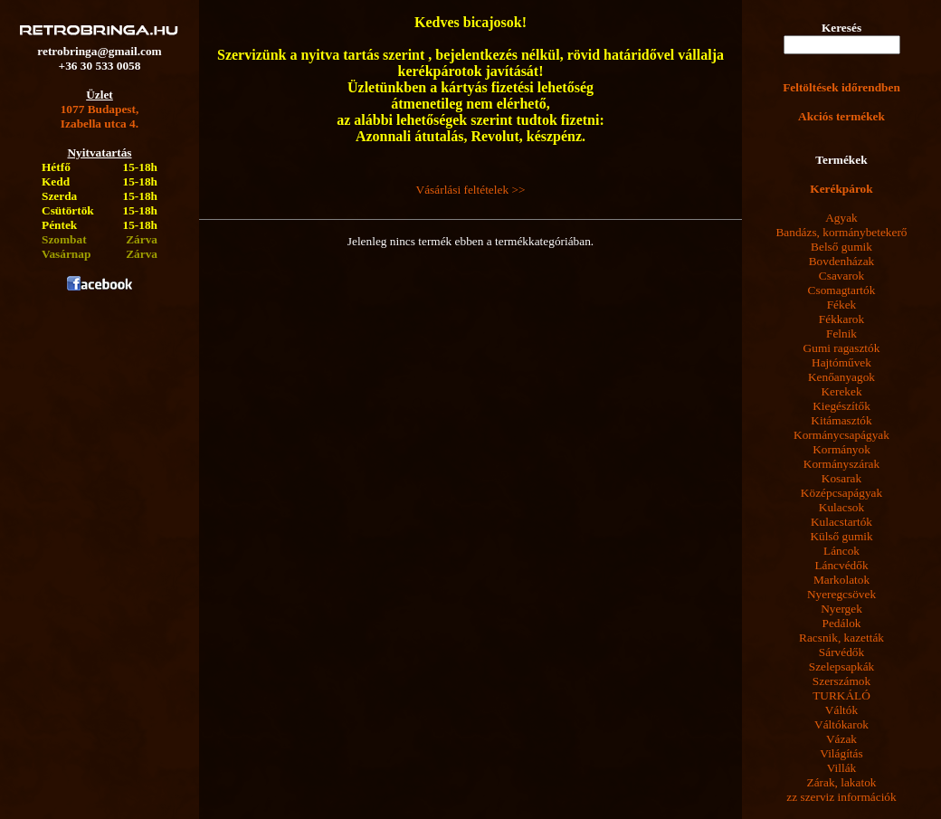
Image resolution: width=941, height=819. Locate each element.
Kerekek (841, 391)
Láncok (841, 550)
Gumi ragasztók (841, 348)
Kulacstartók (841, 522)
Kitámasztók (841, 420)
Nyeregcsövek (841, 594)
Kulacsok (841, 507)
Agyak (841, 217)
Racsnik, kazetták (841, 637)
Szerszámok (841, 681)
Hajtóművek (841, 362)
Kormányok (841, 449)
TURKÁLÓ (841, 695)
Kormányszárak (841, 464)
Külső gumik (841, 536)
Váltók (841, 710)
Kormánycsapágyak (841, 435)
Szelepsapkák (842, 666)
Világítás (841, 753)
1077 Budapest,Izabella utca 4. (100, 116)
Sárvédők (841, 652)
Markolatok (841, 579)
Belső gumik (841, 246)
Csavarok (841, 275)
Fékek (842, 304)
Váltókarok (841, 724)
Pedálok (841, 623)
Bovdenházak (842, 261)
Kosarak (841, 478)
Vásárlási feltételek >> (471, 189)
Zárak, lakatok (842, 782)
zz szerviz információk (841, 797)
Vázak (841, 739)
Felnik (841, 333)
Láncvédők (841, 565)
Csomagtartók (842, 290)
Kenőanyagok (841, 377)
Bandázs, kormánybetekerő (841, 232)
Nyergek (841, 608)
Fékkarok (841, 319)
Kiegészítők (841, 406)
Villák (842, 768)
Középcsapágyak (841, 493)
